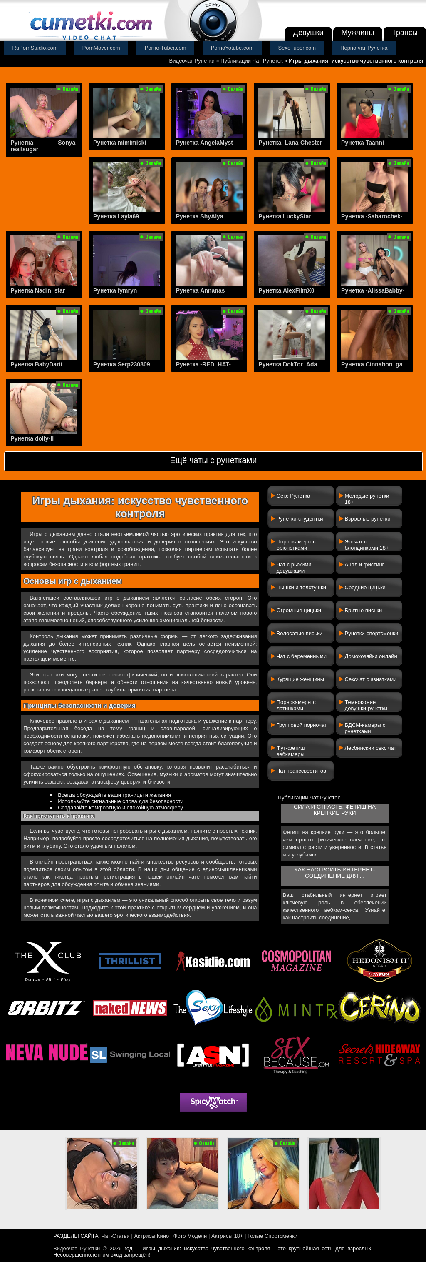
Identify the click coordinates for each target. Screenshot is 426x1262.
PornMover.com (101, 48)
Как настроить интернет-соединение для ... (335, 872)
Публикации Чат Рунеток (251, 61)
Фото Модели (190, 1236)
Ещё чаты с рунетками (213, 460)
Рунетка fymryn (115, 290)
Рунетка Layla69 (116, 216)
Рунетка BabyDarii (36, 364)
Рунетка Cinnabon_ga (371, 364)
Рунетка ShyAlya (199, 216)
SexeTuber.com (297, 48)
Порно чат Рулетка (364, 48)
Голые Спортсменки (272, 1236)
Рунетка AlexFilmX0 (286, 290)
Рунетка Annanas (200, 290)
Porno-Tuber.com (165, 48)
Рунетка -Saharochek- (371, 216)
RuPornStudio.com (35, 48)
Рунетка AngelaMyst (204, 142)
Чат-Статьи (116, 1236)
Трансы (405, 32)
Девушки (308, 32)
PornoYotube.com (232, 48)
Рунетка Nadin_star (37, 290)
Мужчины (358, 32)
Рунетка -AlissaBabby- (372, 290)
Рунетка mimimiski (119, 142)
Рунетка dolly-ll (32, 438)
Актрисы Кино (151, 1236)
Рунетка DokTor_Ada (287, 364)
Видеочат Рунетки (192, 61)
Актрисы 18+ (227, 1236)
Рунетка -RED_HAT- (203, 364)
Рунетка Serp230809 (121, 364)
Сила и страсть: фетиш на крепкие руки (335, 810)
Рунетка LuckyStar (284, 216)
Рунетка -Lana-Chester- (291, 142)
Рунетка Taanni (362, 142)
